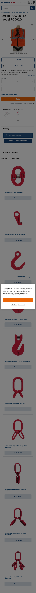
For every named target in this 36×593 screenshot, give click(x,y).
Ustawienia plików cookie (18, 305)
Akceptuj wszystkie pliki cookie (18, 300)
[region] (18, 296)
